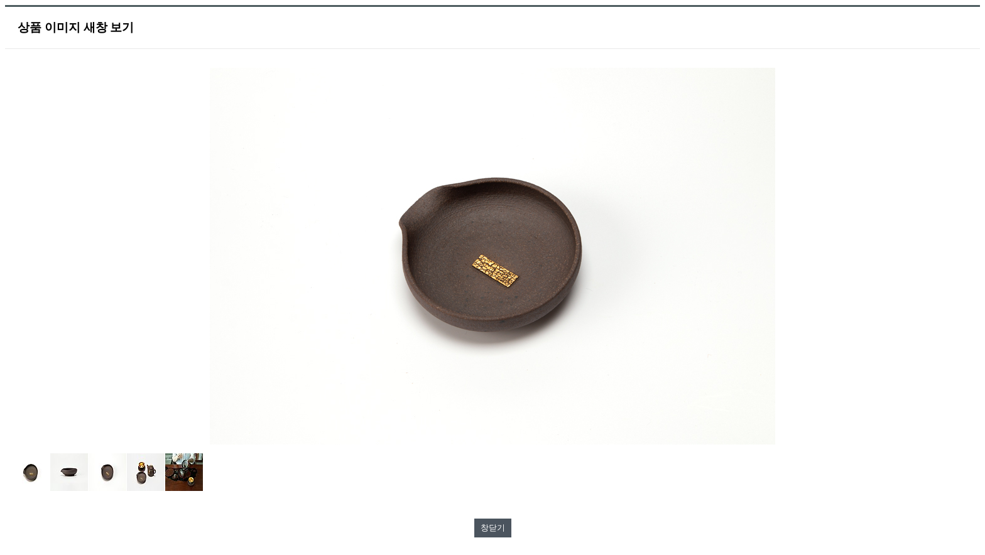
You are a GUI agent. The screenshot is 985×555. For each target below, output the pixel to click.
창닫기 (493, 527)
